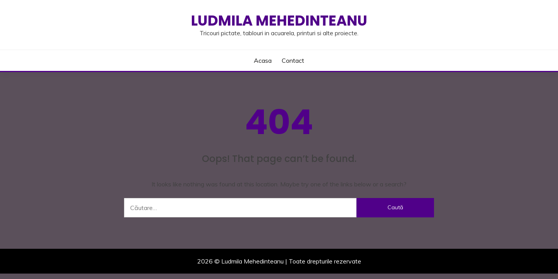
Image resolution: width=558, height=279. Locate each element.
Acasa (263, 60)
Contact (293, 60)
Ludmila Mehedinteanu (279, 20)
